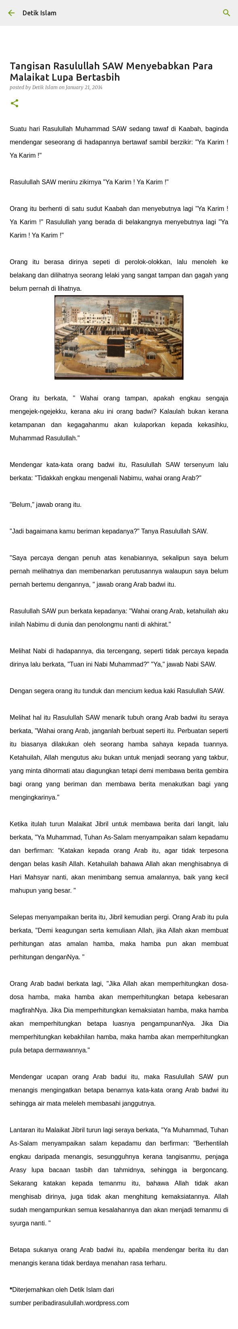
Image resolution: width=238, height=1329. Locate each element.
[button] (14, 103)
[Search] (227, 13)
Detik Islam (39, 13)
